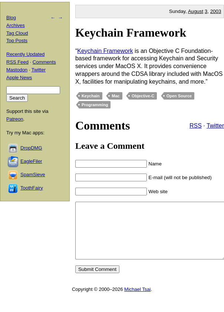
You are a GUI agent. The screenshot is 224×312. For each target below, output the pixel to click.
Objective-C (143, 96)
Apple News (19, 77)
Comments (44, 62)
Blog (11, 17)
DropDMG (31, 148)
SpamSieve (32, 174)
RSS (196, 126)
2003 (215, 11)
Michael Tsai (137, 300)
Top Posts (16, 40)
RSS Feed (17, 62)
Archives (15, 25)
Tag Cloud (17, 33)
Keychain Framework (131, 32)
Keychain (91, 96)
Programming (95, 105)
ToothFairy (31, 188)
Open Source (179, 96)
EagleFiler (31, 161)
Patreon (14, 119)
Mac (115, 96)
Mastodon (16, 70)
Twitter (215, 126)
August (196, 11)
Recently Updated (25, 54)
